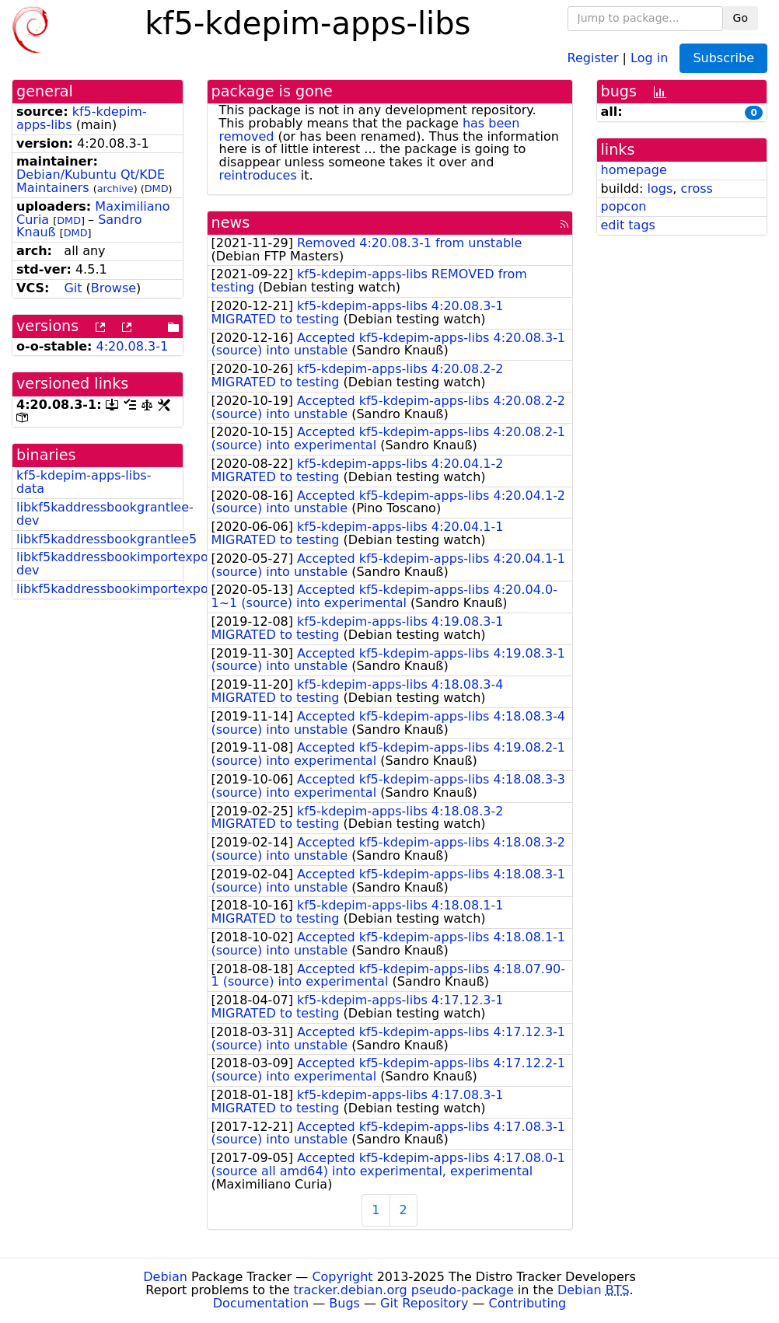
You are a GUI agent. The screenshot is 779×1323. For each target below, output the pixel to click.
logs (659, 188)
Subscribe (723, 58)
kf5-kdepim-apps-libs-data (83, 482)
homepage (634, 169)
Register (593, 57)
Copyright (342, 1276)
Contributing (528, 1303)
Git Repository (424, 1303)
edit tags (628, 225)
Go (740, 18)
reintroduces (258, 175)
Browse (113, 288)
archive (115, 188)
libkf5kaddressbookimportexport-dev (119, 564)
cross (696, 188)
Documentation (261, 1303)
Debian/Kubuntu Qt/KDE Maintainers (90, 181)
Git (73, 288)
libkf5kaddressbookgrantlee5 (106, 539)
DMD (157, 188)
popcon (624, 206)
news (230, 223)
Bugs (344, 1303)
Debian (165, 1276)
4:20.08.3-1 (132, 346)
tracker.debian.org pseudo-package (404, 1290)
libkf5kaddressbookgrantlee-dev (105, 514)
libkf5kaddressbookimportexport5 (121, 588)
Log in (649, 57)
